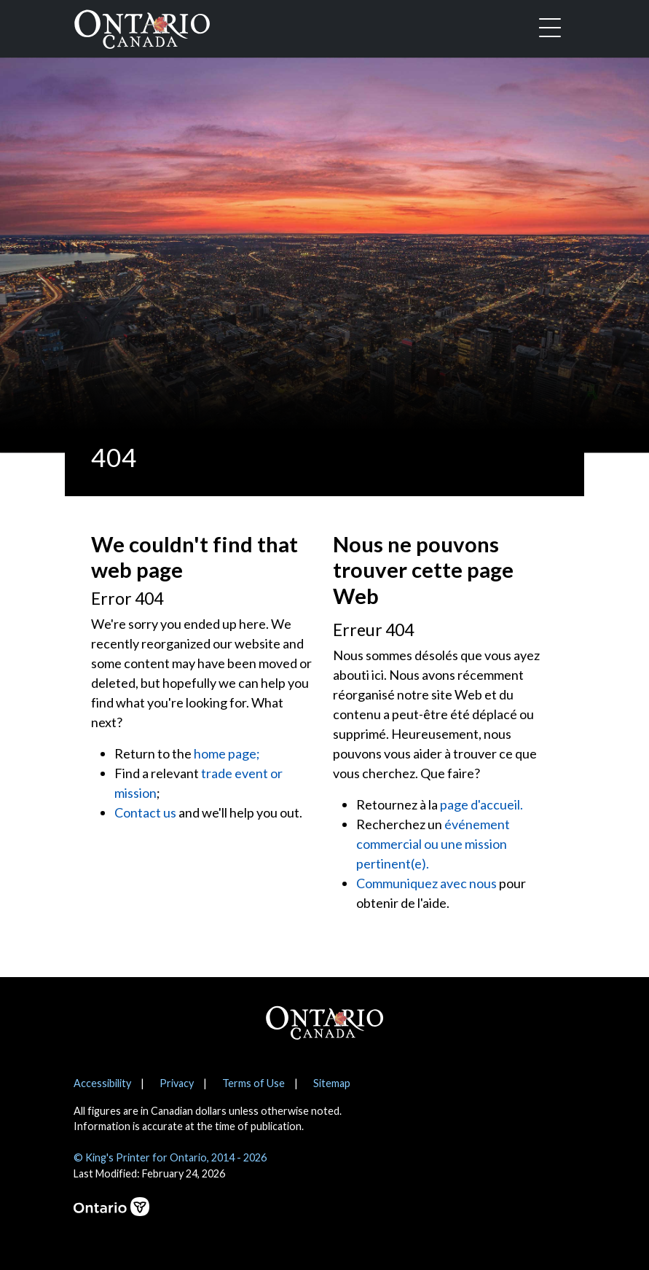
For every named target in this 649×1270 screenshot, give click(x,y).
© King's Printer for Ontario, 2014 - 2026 (170, 1157)
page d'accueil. (481, 804)
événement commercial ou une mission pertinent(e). (433, 843)
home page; (227, 753)
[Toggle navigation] (550, 29)
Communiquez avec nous (426, 883)
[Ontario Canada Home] (142, 26)
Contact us (145, 812)
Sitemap (331, 1083)
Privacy (177, 1083)
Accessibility (102, 1083)
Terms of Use (253, 1083)
